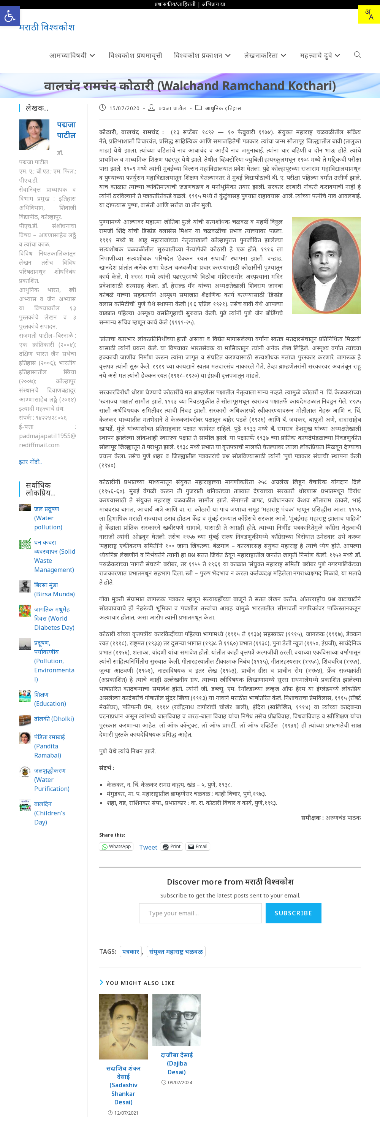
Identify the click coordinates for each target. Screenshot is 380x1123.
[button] (10, 16)
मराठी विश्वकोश (47, 27)
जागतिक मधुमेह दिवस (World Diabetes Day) (54, 618)
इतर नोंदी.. (30, 461)
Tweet (148, 846)
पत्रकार (130, 951)
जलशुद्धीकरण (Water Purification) (52, 779)
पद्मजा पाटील (172, 108)
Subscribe (293, 913)
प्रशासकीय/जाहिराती (175, 4)
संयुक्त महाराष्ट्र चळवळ (176, 951)
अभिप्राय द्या (213, 4)
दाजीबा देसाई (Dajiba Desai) (177, 1063)
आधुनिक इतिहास (223, 108)
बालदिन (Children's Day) (49, 813)
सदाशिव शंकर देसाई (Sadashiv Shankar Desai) (123, 1085)
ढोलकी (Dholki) (54, 719)
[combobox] (369, 14)
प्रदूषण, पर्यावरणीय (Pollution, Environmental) (54, 661)
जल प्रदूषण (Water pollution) (48, 518)
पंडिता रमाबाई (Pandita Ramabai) (49, 746)
